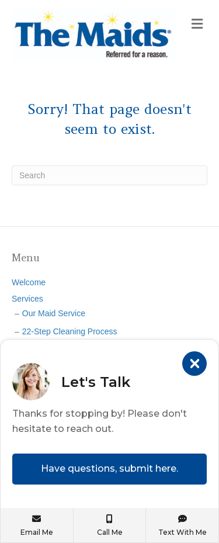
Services (27, 298)
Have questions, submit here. (109, 468)
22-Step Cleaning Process (69, 331)
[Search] (109, 175)
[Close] (194, 363)
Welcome (29, 282)
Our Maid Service (53, 313)
